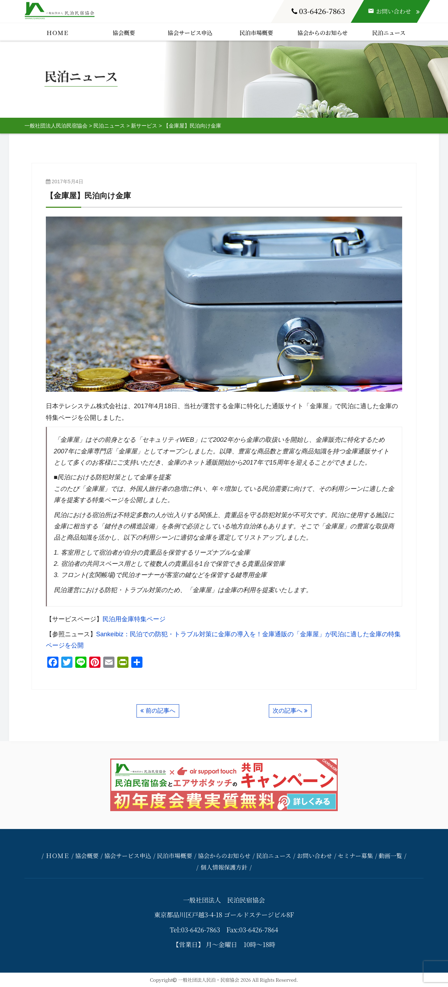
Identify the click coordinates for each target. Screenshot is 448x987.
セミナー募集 (355, 855)
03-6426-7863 (318, 11)
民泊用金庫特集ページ (134, 619)
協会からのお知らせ (323, 33)
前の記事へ (160, 710)
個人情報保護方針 (224, 867)
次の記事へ (287, 710)
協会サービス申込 (190, 33)
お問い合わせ (314, 855)
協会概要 (124, 33)
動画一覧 (390, 855)
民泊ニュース (388, 33)
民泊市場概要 (256, 33)
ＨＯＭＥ (58, 33)
